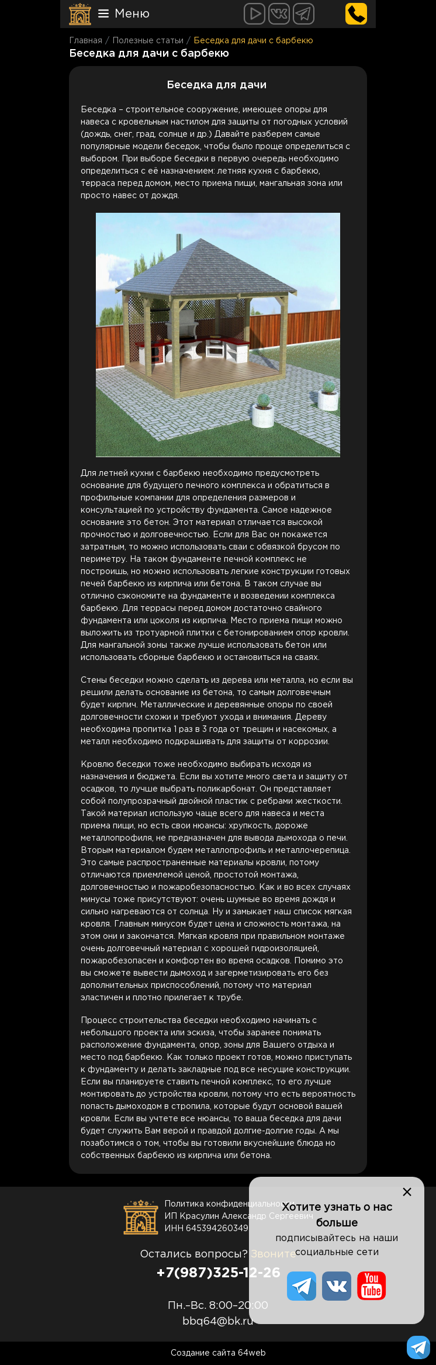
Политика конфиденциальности (229, 1204)
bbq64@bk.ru (218, 1321)
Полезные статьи (148, 40)
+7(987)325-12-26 (218, 1273)
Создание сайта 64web (218, 1353)
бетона (225, 584)
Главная (85, 40)
